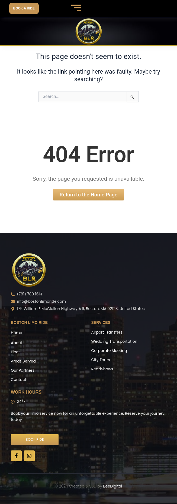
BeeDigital (112, 486)
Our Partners (22, 370)
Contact (18, 379)
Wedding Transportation (114, 341)
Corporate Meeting (109, 350)
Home (16, 332)
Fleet (15, 352)
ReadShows (102, 369)
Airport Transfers (107, 332)
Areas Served (23, 361)
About (16, 342)
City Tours (100, 360)
